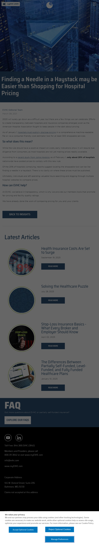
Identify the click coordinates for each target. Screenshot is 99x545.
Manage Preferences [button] (59, 539)
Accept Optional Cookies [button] (23, 529)
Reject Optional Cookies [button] (60, 529)
